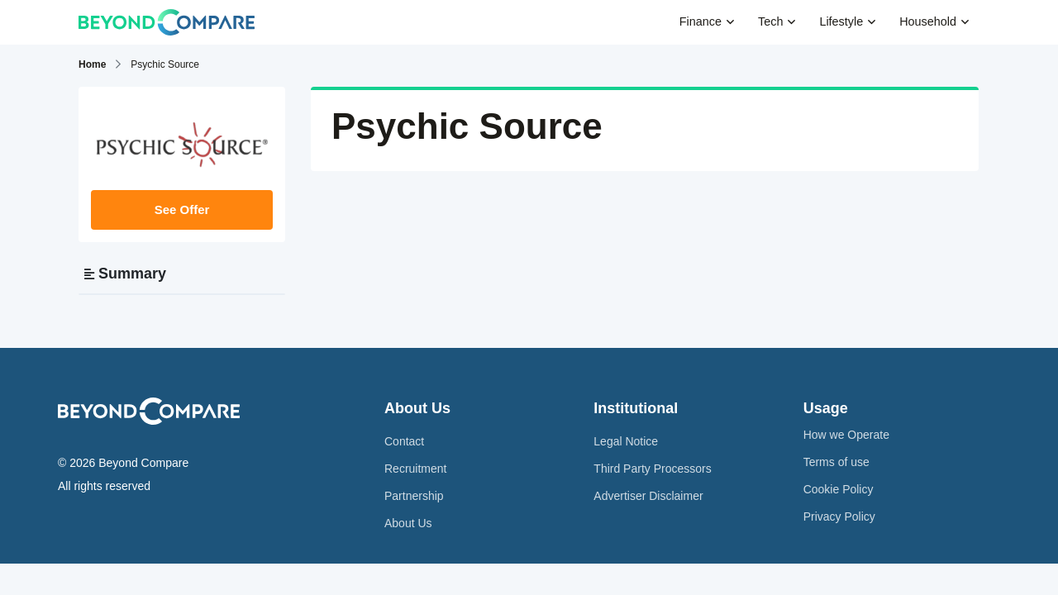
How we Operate (846, 434)
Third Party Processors (652, 468)
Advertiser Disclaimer (648, 495)
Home (92, 64)
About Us (408, 523)
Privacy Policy (839, 516)
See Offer (182, 209)
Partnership (414, 495)
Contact (404, 441)
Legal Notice (625, 441)
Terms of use (836, 462)
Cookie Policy (838, 489)
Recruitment (415, 468)
